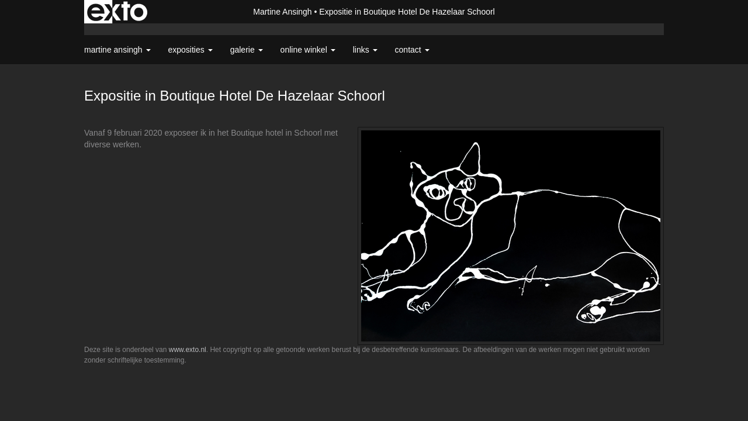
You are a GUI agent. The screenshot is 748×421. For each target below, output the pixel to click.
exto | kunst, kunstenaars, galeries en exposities (117, 11)
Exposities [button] (190, 49)
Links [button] (365, 49)
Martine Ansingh (282, 11)
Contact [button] (412, 49)
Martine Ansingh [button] (117, 49)
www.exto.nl (187, 350)
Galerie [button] (246, 49)
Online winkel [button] (307, 49)
